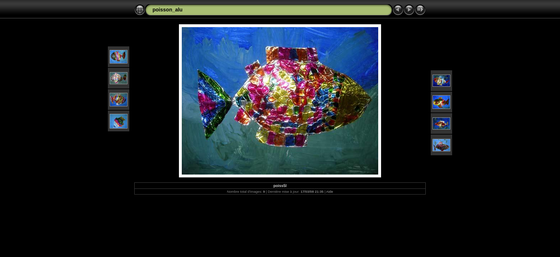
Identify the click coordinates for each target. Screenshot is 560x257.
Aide (329, 191)
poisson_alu (167, 9)
